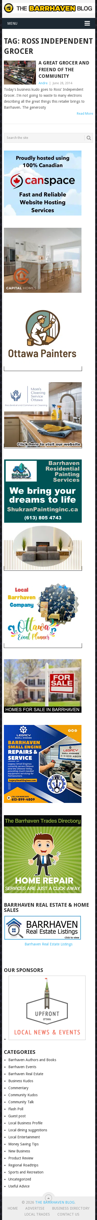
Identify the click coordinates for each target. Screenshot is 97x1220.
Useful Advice (18, 1186)
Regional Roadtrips (23, 1165)
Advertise (34, 1208)
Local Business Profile (25, 1123)
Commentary (18, 1088)
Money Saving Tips (23, 1144)
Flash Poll (15, 1109)
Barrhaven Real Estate (25, 1074)
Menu (12, 23)
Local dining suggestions (27, 1130)
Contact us (68, 1214)
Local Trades (37, 1214)
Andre (43, 83)
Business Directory (70, 1208)
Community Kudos (23, 1095)
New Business (19, 1151)
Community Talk (21, 1102)
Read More (85, 113)
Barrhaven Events (22, 1067)
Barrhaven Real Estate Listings (48, 944)
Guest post (17, 1116)
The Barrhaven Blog (54, 1202)
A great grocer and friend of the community (64, 69)
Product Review (20, 1158)
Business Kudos (20, 1081)
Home (13, 1208)
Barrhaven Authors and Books (32, 1060)
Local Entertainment (24, 1137)
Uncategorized (19, 1179)
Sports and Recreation (25, 1172)
